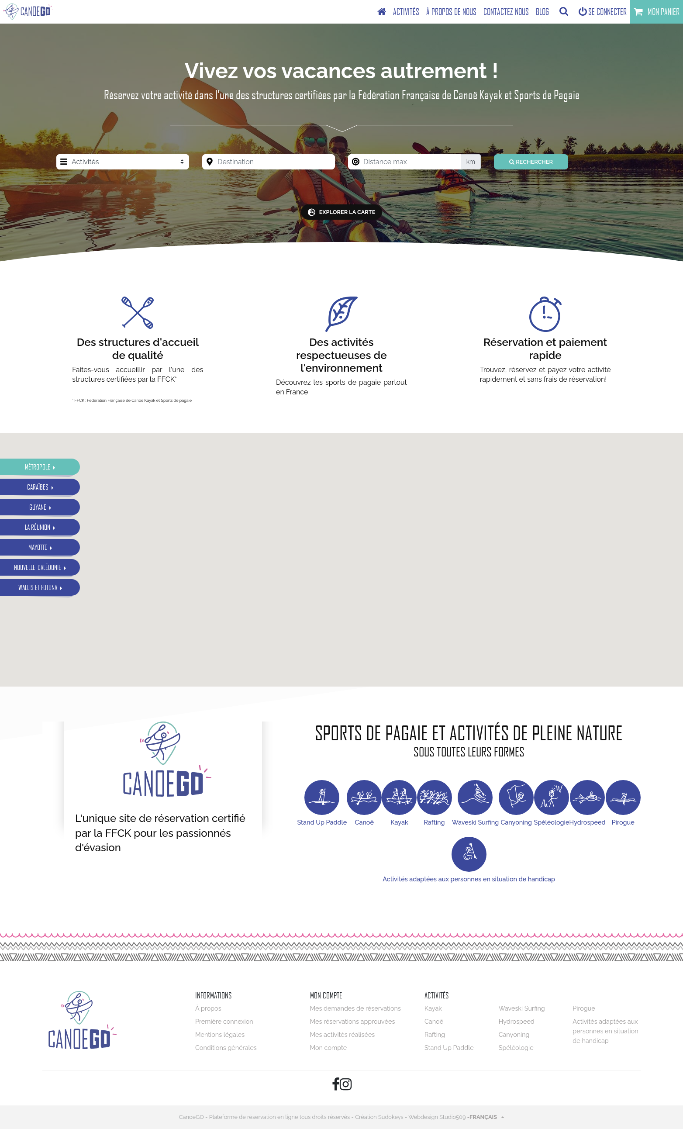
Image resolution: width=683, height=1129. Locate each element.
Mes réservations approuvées (352, 1021)
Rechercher (531, 162)
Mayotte (38, 547)
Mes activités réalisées (342, 1034)
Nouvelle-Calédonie (38, 567)
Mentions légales (220, 1034)
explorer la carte (342, 212)
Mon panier (657, 12)
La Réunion (38, 527)
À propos (208, 1008)
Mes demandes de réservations (355, 1008)
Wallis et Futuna (38, 587)
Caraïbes (38, 487)
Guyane (38, 507)
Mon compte (328, 1047)
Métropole (38, 467)
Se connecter (603, 12)
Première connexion (224, 1021)
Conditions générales (226, 1047)
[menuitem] (382, 12)
